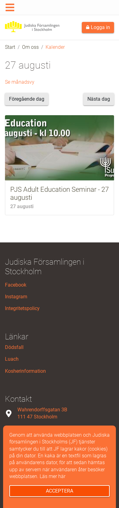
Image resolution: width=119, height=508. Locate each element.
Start (10, 47)
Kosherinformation (25, 371)
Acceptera (59, 491)
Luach (12, 359)
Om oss (30, 47)
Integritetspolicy (22, 308)
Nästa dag (98, 99)
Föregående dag (26, 99)
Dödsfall (14, 347)
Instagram (16, 297)
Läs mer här (52, 476)
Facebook (15, 285)
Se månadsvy (19, 82)
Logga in (98, 27)
